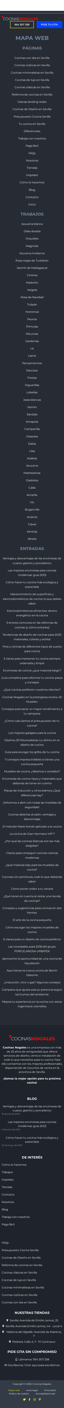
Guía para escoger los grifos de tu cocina (32, 752)
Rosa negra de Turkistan (32, 260)
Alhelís (32, 539)
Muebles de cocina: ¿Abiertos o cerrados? (32, 771)
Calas (32, 487)
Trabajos (7, 1172)
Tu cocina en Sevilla (32, 124)
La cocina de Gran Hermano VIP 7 (32, 833)
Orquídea (32, 238)
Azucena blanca (32, 224)
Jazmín (32, 407)
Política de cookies (19, 1393)
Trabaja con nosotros (32, 138)
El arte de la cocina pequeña (32, 920)
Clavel (32, 524)
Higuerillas (32, 385)
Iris (32, 502)
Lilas (32, 451)
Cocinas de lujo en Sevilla (32, 80)
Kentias (32, 531)
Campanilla (32, 429)
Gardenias (32, 341)
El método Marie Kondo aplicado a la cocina (32, 826)
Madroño (32, 282)
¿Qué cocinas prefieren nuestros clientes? (32, 689)
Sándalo (32, 414)
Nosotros (32, 160)
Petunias (32, 333)
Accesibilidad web (45, 1393)
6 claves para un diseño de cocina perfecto (32, 939)
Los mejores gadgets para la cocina (32, 733)
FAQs (32, 153)
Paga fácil (32, 145)
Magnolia (32, 246)
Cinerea (32, 275)
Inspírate (32, 175)
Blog (32, 189)
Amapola (32, 421)
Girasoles (32, 436)
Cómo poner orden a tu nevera (32, 888)
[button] (59, 18)
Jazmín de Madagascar (32, 267)
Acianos (32, 517)
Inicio (32, 204)
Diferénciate (32, 131)
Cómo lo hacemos (32, 182)
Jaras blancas (32, 399)
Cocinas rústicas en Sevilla (32, 65)
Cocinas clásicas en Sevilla (32, 87)
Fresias (32, 377)
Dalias (32, 443)
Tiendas (32, 167)
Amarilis (32, 495)
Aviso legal (32, 1390)
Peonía (32, 319)
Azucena (32, 465)
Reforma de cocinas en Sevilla (32, 94)
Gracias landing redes (32, 101)
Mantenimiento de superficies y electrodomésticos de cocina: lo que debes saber (32, 599)
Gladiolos (32, 480)
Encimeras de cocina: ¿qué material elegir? (32, 670)
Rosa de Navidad (32, 297)
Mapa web (14, 1390)
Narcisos (32, 370)
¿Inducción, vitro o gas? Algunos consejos (32, 982)
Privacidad (50, 1390)
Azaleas (32, 458)
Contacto (32, 197)
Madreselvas (32, 473)
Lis (32, 348)
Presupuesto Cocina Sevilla (32, 116)
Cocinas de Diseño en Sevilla (32, 109)
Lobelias (32, 392)
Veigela (32, 290)
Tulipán (32, 304)
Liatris (32, 355)
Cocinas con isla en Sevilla (32, 58)
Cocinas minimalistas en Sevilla (32, 72)
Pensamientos (32, 363)
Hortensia (32, 311)
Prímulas (32, 326)
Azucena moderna (32, 253)
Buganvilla (32, 509)
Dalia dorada (32, 231)
